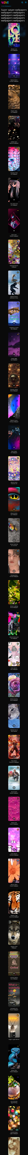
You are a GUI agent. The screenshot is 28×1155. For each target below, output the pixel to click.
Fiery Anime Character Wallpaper (14, 761)
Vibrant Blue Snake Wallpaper (14, 1071)
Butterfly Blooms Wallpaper (14, 266)
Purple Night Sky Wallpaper (14, 359)
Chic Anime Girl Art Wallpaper (14, 204)
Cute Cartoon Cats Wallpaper (14, 668)
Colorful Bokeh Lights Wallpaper (14, 1132)
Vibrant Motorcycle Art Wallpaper (14, 637)
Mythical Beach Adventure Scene (14, 297)
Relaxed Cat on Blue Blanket (14, 730)
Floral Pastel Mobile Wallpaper (14, 792)
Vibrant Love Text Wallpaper (14, 49)
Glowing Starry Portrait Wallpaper (14, 575)
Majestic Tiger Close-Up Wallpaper (14, 916)
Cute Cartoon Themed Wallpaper (14, 854)
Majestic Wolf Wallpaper (14, 947)
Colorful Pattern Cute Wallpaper (14, 978)
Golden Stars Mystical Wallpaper (14, 142)
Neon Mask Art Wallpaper (14, 452)
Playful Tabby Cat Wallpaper (14, 111)
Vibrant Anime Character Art (14, 483)
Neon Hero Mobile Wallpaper (14, 235)
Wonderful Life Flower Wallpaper (14, 1009)
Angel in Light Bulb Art (14, 1039)
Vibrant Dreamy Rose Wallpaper (14, 699)
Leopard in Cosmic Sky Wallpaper (14, 328)
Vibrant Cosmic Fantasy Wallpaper (14, 421)
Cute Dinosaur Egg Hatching (14, 1102)
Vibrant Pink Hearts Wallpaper (14, 823)
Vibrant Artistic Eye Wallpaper (14, 514)
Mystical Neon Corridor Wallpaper (14, 80)
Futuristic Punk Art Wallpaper (14, 173)
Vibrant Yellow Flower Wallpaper (14, 885)
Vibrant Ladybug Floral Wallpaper (14, 606)
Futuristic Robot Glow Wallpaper (14, 390)
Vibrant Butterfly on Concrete (14, 544)
